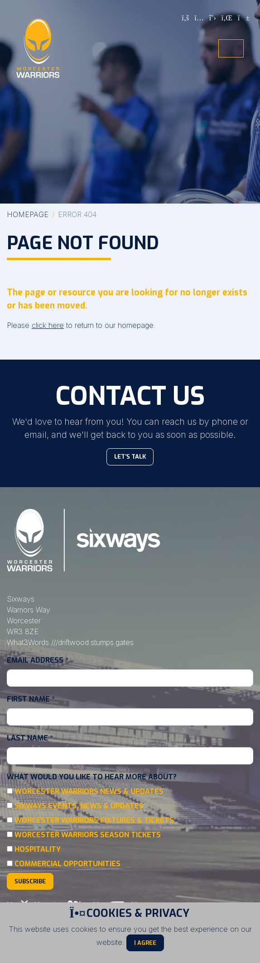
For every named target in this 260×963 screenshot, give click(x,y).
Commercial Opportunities (67, 863)
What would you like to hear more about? (92, 777)
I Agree (145, 943)
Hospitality (37, 849)
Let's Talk (130, 456)
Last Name (30, 738)
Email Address (37, 660)
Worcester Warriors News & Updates (89, 791)
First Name (31, 699)
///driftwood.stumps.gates (92, 642)
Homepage (27, 214)
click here (48, 325)
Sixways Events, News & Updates (79, 806)
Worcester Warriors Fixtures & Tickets (94, 820)
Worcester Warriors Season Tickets (87, 835)
